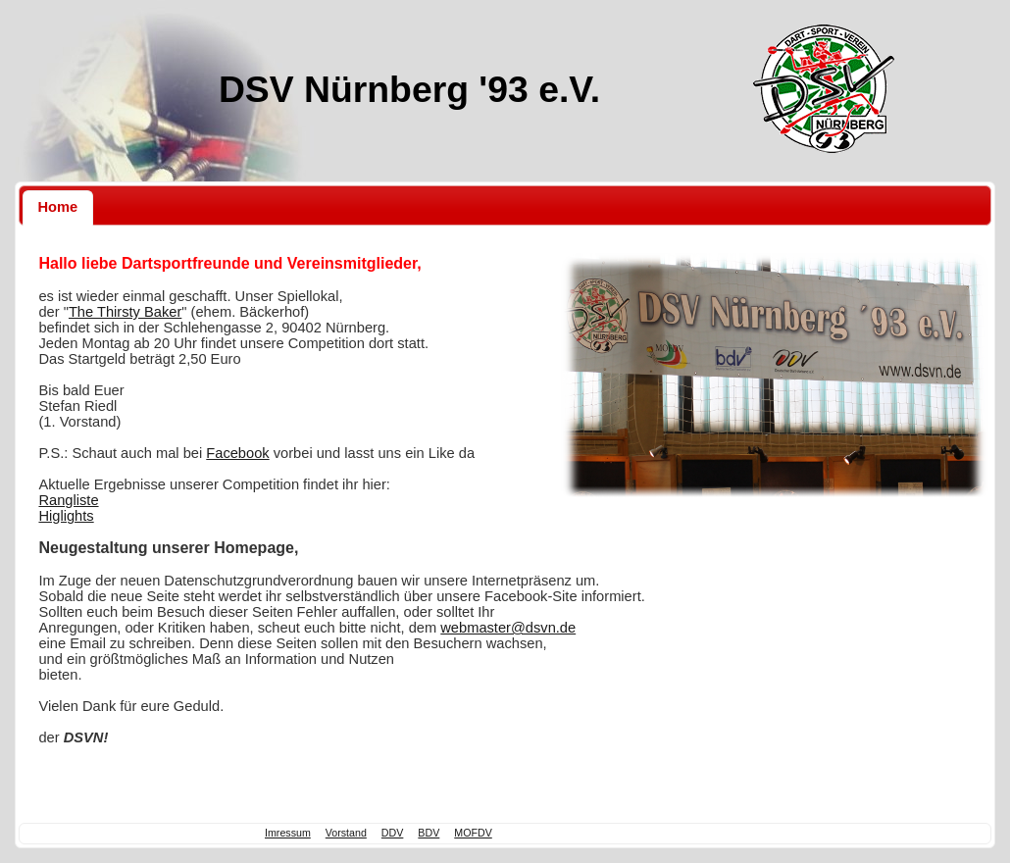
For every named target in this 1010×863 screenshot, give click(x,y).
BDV (428, 832)
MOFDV (472, 832)
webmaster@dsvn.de (508, 627)
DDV (392, 832)
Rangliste (68, 500)
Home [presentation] (58, 207)
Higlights (65, 516)
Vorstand (346, 832)
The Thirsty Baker (125, 312)
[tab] (58, 208)
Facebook (237, 453)
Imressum (288, 832)
